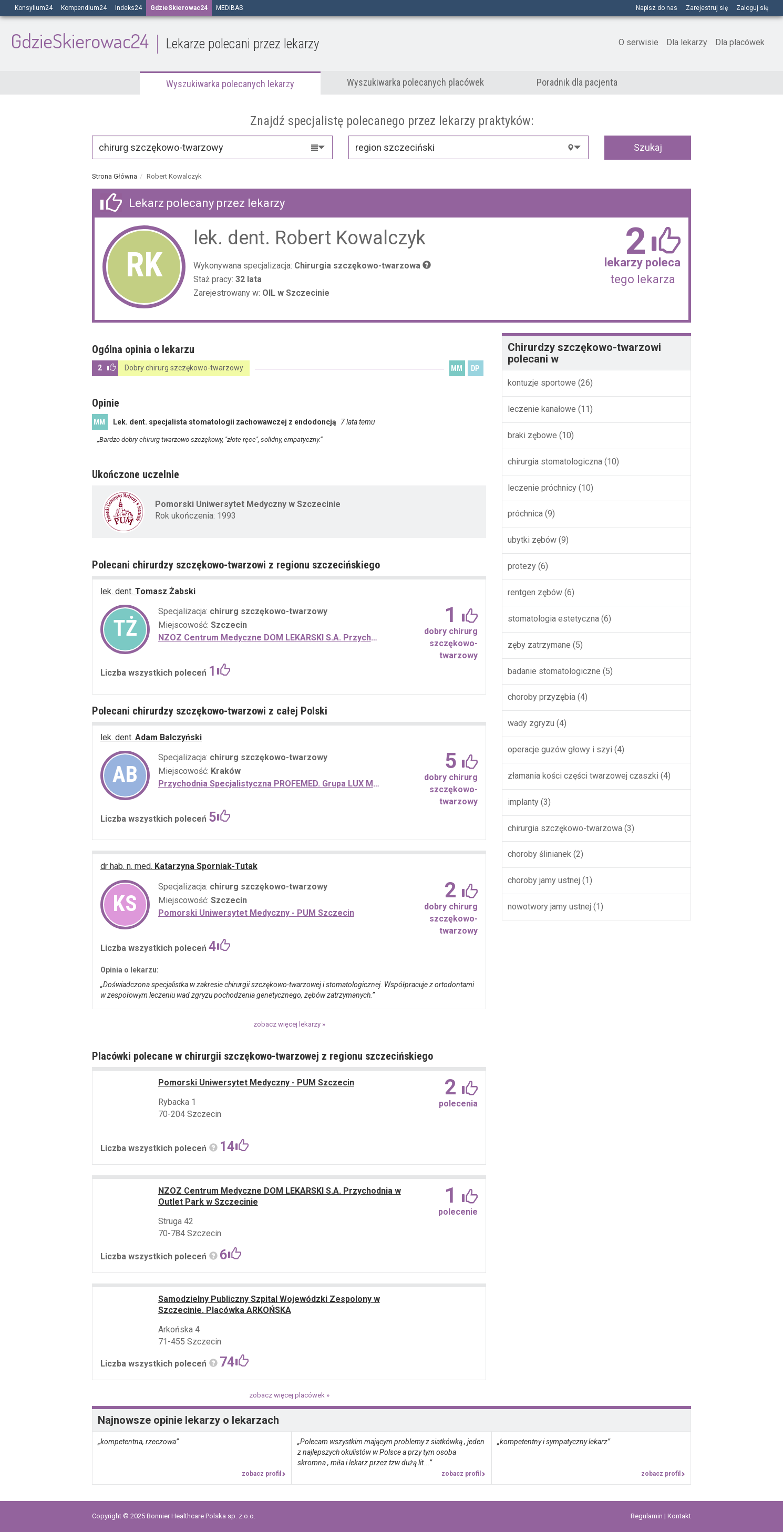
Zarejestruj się (707, 8)
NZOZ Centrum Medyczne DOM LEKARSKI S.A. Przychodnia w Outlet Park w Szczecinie (268, 638)
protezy (523, 566)
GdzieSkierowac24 (165, 41)
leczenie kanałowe (543, 409)
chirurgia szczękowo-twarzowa (566, 828)
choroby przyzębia (541, 697)
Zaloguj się (752, 8)
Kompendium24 (84, 8)
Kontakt (679, 1516)
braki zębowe (533, 435)
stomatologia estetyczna (554, 619)
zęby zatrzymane (539, 645)
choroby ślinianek (539, 854)
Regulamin (647, 1516)
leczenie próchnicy (543, 488)
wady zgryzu (532, 723)
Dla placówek (740, 42)
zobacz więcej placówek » (289, 1395)
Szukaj (648, 147)
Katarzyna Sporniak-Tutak (178, 866)
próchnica (526, 514)
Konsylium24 (34, 8)
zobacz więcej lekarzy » (289, 1024)
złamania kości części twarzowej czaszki (583, 776)
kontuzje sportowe (542, 383)
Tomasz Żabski (147, 591)
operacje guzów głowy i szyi (560, 749)
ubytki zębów (533, 540)
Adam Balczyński (151, 737)
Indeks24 (128, 8)
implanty (524, 802)
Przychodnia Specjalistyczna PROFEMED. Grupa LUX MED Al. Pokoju (268, 784)
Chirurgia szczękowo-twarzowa (357, 266)
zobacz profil (264, 1473)
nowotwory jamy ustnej (549, 907)
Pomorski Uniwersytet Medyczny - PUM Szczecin (256, 913)
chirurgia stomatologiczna (556, 462)
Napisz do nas (656, 8)
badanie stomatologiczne (555, 671)
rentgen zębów (536, 592)
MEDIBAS (229, 8)
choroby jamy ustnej (544, 880)
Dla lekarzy (686, 42)
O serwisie (638, 42)
